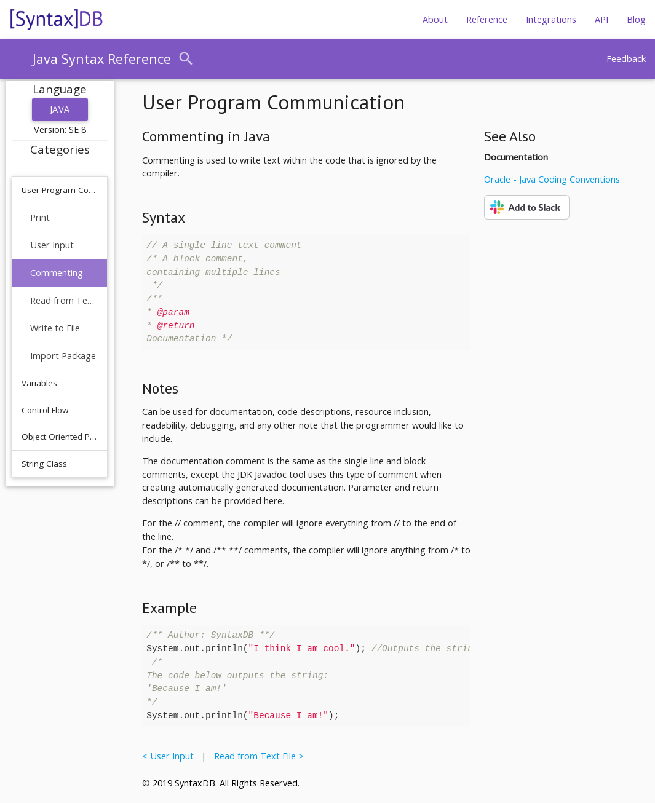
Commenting (56, 273)
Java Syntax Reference (102, 59)
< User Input (170, 756)
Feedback (626, 59)
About (435, 19)
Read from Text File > (256, 756)
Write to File (55, 328)
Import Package (63, 356)
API (601, 19)
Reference (486, 19)
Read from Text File (64, 300)
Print (40, 217)
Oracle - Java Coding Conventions (552, 179)
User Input (52, 245)
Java (60, 109)
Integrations (551, 19)
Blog (636, 19)
